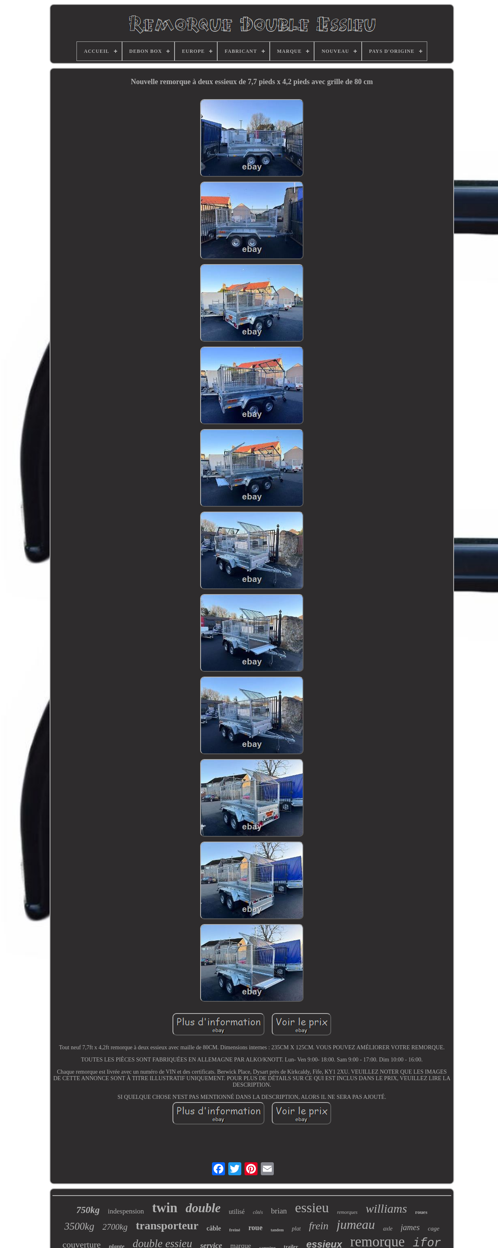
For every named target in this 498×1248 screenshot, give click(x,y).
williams (386, 1208)
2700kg (115, 1227)
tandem (277, 1230)
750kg (88, 1210)
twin (164, 1207)
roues (421, 1212)
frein (318, 1226)
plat (296, 1229)
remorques (347, 1212)
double (203, 1208)
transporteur (167, 1225)
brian (279, 1211)
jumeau (355, 1224)
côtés (258, 1212)
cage (433, 1228)
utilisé (237, 1211)
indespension (126, 1211)
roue (255, 1228)
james (410, 1227)
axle (387, 1229)
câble (214, 1228)
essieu (312, 1207)
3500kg (79, 1226)
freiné (234, 1229)
